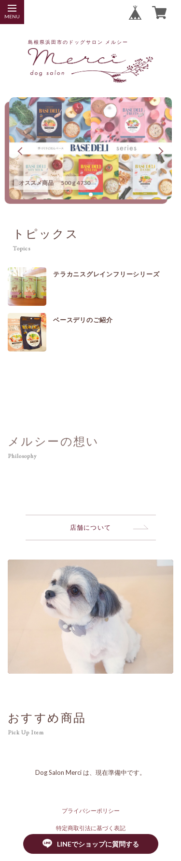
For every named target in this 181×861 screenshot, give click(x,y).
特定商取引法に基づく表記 (90, 828)
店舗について (90, 527)
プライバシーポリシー (91, 810)
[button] (91, 194)
